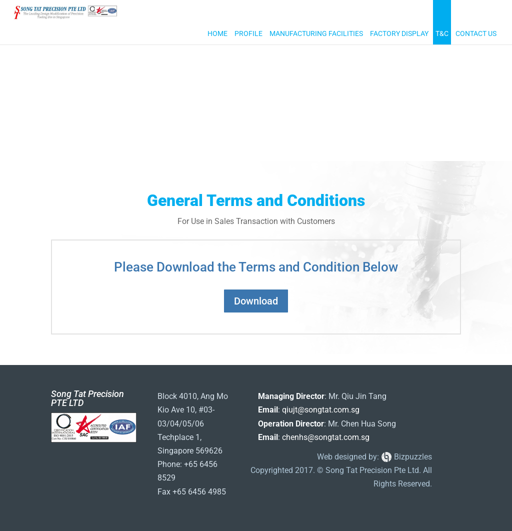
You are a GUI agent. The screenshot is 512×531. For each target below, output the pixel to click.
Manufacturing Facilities (316, 34)
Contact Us (476, 34)
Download (256, 301)
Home (218, 34)
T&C (442, 34)
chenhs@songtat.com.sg (326, 437)
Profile (248, 34)
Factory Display (399, 34)
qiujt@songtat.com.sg (321, 409)
